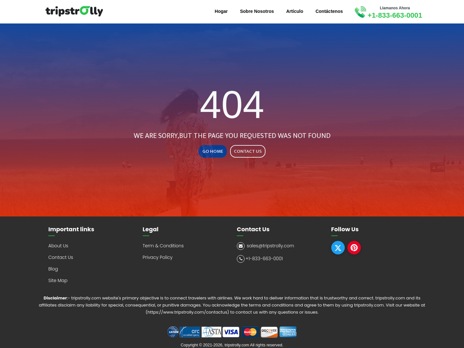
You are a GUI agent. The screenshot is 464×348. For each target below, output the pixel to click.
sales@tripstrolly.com (265, 246)
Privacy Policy (158, 257)
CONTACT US (248, 151)
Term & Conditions (163, 246)
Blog (53, 269)
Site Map (57, 280)
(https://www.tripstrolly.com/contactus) (187, 312)
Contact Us (60, 257)
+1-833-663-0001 (395, 15)
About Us (58, 246)
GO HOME (212, 151)
